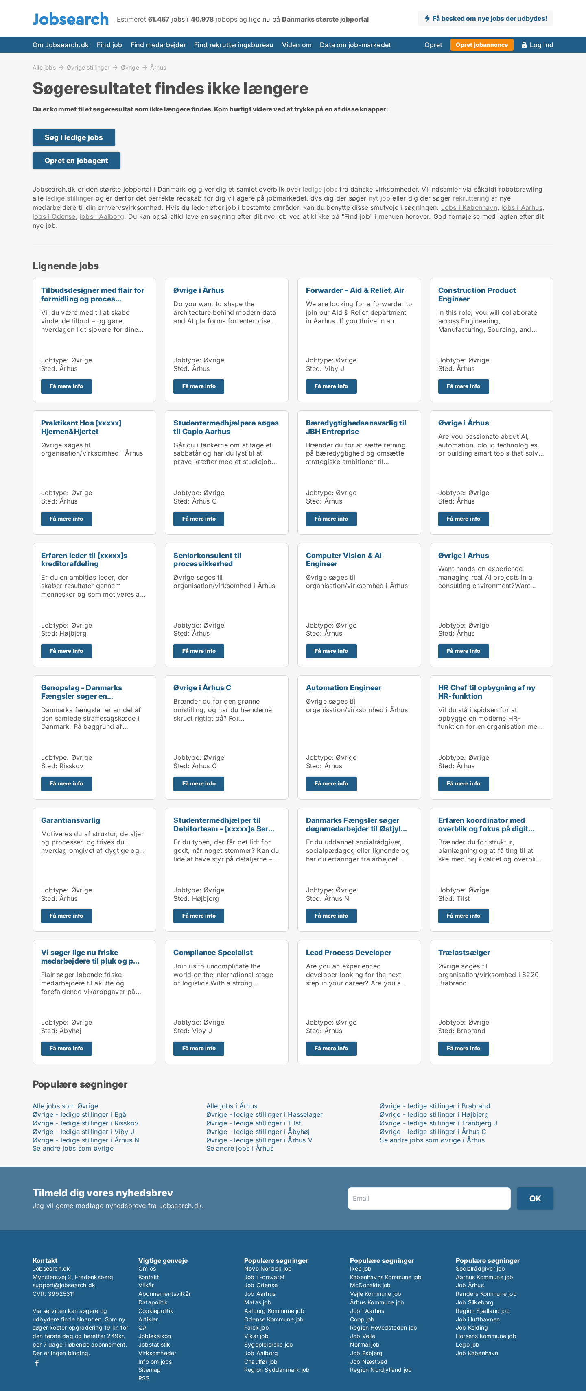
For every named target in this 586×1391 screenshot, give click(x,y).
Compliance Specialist (213, 952)
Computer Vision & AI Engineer (344, 559)
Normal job (365, 1344)
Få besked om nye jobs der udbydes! (490, 18)
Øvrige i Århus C (202, 687)
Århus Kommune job (377, 1302)
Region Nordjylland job (381, 1369)
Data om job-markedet (355, 45)
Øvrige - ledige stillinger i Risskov (85, 1123)
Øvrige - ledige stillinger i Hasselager (264, 1114)
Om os (147, 1268)
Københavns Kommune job (386, 1276)
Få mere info (66, 386)
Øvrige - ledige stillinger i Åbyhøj (258, 1131)
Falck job (256, 1327)
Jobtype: (55, 360)
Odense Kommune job (274, 1319)
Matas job (257, 1302)
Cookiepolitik (156, 1310)
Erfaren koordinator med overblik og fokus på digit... (486, 824)
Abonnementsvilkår (164, 1293)
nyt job (379, 198)
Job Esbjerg (366, 1353)
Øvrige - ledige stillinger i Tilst (253, 1123)
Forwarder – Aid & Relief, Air (355, 290)
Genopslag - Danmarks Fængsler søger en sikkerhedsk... (81, 696)
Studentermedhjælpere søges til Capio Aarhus (226, 427)
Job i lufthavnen (478, 1319)
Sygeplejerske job (268, 1344)
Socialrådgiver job (480, 1268)
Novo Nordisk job (268, 1268)
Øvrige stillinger (88, 67)
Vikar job (256, 1335)
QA (142, 1327)
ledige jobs (320, 189)
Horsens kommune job (486, 1335)
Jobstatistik (154, 1344)
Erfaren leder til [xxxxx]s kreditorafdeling (84, 559)
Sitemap (149, 1369)
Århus (158, 67)
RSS (144, 1378)
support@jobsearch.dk (64, 1285)
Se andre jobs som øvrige (73, 1148)
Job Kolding (472, 1327)
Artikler (148, 1319)
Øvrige (130, 67)
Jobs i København (469, 207)
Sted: (49, 368)
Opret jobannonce (482, 44)
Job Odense (261, 1285)
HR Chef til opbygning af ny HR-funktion (486, 691)
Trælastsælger (464, 952)
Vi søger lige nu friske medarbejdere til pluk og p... (90, 956)
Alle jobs (44, 67)
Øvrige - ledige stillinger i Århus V (259, 1140)
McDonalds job (370, 1285)
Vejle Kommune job (375, 1293)
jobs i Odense (54, 216)
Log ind (541, 45)
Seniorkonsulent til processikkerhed (207, 559)
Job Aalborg (261, 1353)
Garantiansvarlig (70, 820)
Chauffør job (261, 1361)
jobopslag (219, 19)
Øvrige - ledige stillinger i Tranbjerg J (438, 1123)
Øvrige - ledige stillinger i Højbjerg (434, 1114)
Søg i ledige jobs (74, 137)
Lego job (468, 1344)
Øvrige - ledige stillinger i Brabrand (435, 1106)
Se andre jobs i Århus (239, 1148)
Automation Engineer (344, 687)
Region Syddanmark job (277, 1369)
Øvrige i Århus (198, 290)
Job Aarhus (260, 1293)
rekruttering (471, 198)
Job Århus (470, 1285)
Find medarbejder (158, 45)
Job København (477, 1353)
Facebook (37, 1363)
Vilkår (146, 1285)
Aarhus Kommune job (485, 1276)
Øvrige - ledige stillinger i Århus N (86, 1140)
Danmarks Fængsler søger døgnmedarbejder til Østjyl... (356, 824)
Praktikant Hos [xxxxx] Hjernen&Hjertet (81, 427)
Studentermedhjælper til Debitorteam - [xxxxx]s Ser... (223, 824)
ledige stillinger (69, 198)
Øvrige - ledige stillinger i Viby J (83, 1131)
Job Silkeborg (475, 1302)
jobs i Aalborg (102, 216)
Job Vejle (362, 1335)
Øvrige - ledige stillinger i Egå (79, 1114)
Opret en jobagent (76, 160)
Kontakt (148, 1276)
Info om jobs (155, 1361)
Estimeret (131, 19)
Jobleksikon (154, 1335)
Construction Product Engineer (477, 294)
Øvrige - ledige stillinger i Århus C (433, 1131)
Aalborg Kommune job (274, 1310)
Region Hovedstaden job (383, 1327)
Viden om (297, 45)
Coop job (362, 1319)
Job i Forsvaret (264, 1276)
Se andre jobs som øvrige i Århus (432, 1140)
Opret (433, 45)
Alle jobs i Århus (231, 1106)
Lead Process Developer (348, 952)
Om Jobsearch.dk (61, 45)
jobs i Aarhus (521, 207)
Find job (109, 45)
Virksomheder (157, 1353)
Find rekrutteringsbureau (234, 45)
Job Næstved (368, 1361)
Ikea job (361, 1268)
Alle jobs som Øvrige (65, 1106)
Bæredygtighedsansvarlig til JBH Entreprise (356, 427)
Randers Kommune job (486, 1293)
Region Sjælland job (483, 1310)
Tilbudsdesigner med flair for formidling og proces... (92, 294)
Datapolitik (153, 1302)
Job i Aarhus (367, 1310)
